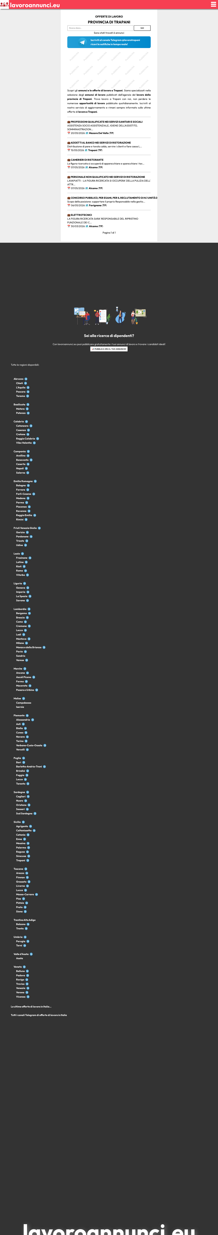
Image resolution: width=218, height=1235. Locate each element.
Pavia (19, 651)
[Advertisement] (109, 68)
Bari (18, 762)
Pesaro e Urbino (25, 690)
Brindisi (20, 770)
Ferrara (20, 489)
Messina (20, 843)
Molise (17, 698)
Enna (19, 839)
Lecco (19, 630)
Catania (20, 834)
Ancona (20, 672)
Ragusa (20, 851)
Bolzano (20, 924)
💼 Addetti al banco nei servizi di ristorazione (99, 142)
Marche (18, 668)
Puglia (17, 758)
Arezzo (20, 873)
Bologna (21, 485)
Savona (20, 600)
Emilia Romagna (23, 481)
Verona (20, 992)
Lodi (18, 634)
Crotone (20, 434)
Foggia (20, 775)
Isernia (20, 706)
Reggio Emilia (24, 515)
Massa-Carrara (25, 894)
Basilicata (19, 404)
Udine (19, 545)
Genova (20, 587)
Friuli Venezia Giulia (25, 528)
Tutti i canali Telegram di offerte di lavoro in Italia (39, 1015)
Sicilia (17, 822)
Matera (20, 408)
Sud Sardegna (24, 813)
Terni (19, 945)
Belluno (20, 971)
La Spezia (21, 596)
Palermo (21, 847)
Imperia (20, 591)
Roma (19, 570)
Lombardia (20, 609)
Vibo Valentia (24, 442)
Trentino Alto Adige (25, 920)
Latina (20, 562)
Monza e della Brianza (28, 647)
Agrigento (22, 826)
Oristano (21, 805)
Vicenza (20, 996)
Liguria (18, 583)
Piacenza (21, 506)
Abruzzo (18, 378)
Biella (19, 728)
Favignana (95, 205)
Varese (20, 660)
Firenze (20, 877)
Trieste (20, 540)
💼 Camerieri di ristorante (85, 159)
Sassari (20, 809)
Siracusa (21, 856)
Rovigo (20, 979)
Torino (19, 741)
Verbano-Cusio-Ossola (29, 745)
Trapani (92, 150)
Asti (18, 724)
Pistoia (20, 902)
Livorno (20, 885)
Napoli (20, 468)
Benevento (22, 459)
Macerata (21, 685)
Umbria (18, 937)
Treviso (20, 983)
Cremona (21, 626)
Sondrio (20, 655)
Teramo (20, 396)
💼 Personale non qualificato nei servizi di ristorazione (106, 177)
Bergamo (21, 613)
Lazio (17, 553)
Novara (20, 736)
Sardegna (19, 792)
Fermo (20, 681)
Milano (20, 643)
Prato (19, 907)
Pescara (20, 391)
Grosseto (21, 881)
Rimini (19, 519)
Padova (20, 975)
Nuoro (19, 800)
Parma (20, 502)
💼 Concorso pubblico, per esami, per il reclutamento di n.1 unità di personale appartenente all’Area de (138, 197)
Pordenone (22, 536)
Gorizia (20, 532)
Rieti (19, 566)
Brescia (20, 617)
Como (19, 621)
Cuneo (19, 732)
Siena (19, 911)
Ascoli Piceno (23, 677)
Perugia (20, 941)
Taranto (20, 783)
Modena (20, 498)
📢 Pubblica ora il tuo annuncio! (109, 349)
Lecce (19, 779)
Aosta (19, 958)
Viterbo (20, 574)
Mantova (21, 638)
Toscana (18, 868)
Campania (20, 451)
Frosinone (21, 557)
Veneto (18, 966)
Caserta (20, 464)
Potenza (21, 413)
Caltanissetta (24, 830)
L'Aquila (20, 387)
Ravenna (21, 511)
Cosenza (21, 430)
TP (111, 133)
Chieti (19, 383)
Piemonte (19, 715)
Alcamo (93, 167)
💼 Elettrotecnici (79, 215)
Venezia (20, 988)
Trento (20, 928)
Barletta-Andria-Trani (29, 766)
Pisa (18, 898)
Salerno (20, 472)
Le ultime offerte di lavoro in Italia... (31, 1006)
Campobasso (23, 702)
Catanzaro (22, 425)
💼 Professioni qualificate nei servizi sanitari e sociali (105, 121)
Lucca (19, 890)
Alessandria (23, 719)
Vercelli (20, 749)
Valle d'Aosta (21, 954)
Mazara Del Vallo (99, 133)
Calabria (19, 421)
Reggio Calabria (25, 438)
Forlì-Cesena (23, 493)
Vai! (142, 28)
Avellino (20, 455)
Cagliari (21, 796)
